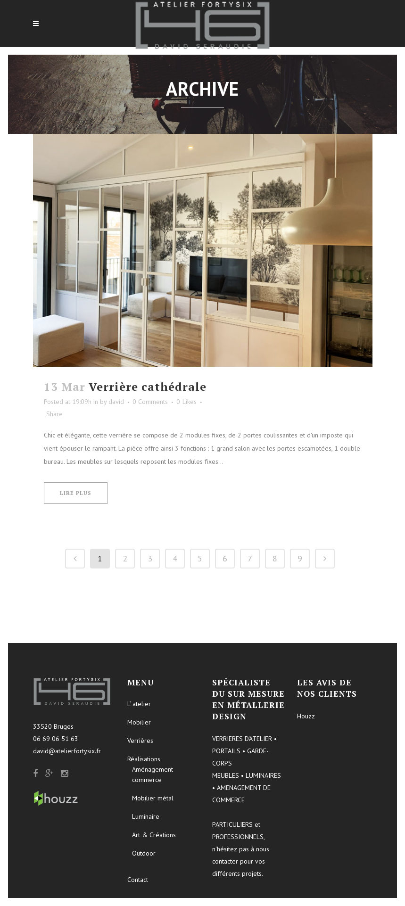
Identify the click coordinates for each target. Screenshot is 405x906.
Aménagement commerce (152, 774)
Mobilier (139, 722)
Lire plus (75, 493)
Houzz (306, 716)
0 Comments (150, 401)
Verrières (140, 740)
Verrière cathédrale (148, 386)
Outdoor (144, 853)
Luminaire (145, 816)
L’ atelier (139, 704)
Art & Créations (154, 835)
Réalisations (143, 759)
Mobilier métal (153, 798)
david (116, 401)
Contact (137, 879)
